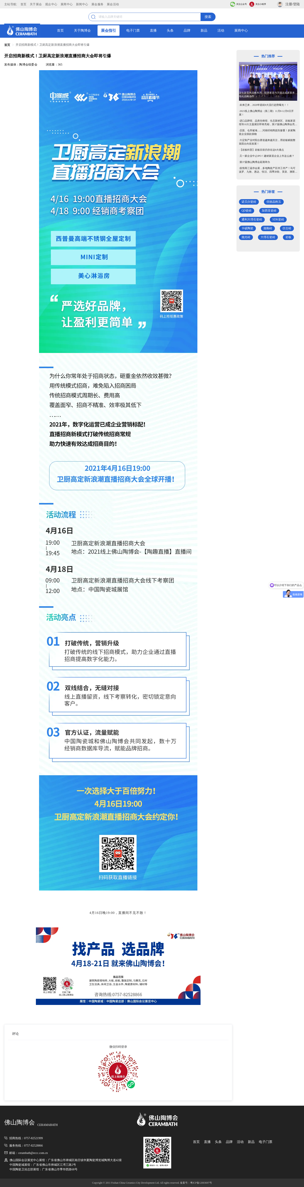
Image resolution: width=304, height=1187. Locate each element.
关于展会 (36, 4)
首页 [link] (7, 45)
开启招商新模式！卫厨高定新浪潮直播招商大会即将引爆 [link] (53, 44)
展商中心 (67, 4)
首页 (23, 4)
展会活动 (113, 4)
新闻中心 (82, 4)
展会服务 (97, 4)
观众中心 (51, 4)
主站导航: (10, 4)
